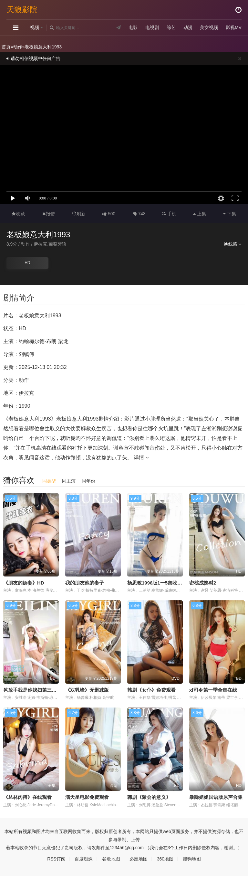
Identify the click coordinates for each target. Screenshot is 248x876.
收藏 (18, 213)
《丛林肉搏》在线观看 (27, 797)
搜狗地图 (192, 858)
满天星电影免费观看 (87, 797)
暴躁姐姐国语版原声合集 (216, 797)
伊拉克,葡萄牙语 (50, 244)
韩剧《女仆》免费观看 (151, 690)
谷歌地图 (111, 858)
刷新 (79, 213)
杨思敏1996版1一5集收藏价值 (159, 582)
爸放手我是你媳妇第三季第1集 (36, 690)
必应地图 (138, 858)
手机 (169, 213)
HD (27, 262)
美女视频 (209, 27)
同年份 (88, 480)
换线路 (233, 244)
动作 (17, 46)
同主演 (69, 480)
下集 (229, 213)
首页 (6, 46)
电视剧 (152, 27)
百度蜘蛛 (84, 858)
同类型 (49, 480)
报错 (48, 213)
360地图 (165, 858)
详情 (141, 457)
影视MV (234, 27)
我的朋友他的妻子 (84, 582)
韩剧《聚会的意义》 (149, 797)
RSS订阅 (56, 858)
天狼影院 (21, 9)
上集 (199, 213)
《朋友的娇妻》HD (23, 582)
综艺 (170, 27)
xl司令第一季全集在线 (213, 690)
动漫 (187, 27)
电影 (133, 27)
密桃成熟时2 (202, 582)
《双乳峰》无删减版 (87, 690)
